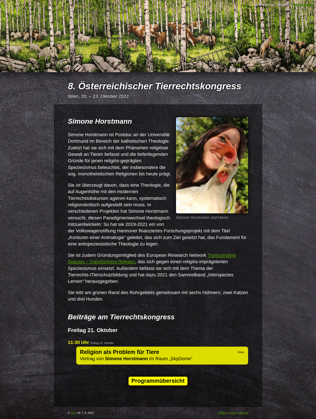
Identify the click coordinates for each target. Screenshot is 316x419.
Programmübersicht (158, 381)
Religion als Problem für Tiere (119, 352)
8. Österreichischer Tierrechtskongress (154, 86)
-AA (243, 412)
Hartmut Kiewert (302, 4)
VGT (73, 412)
